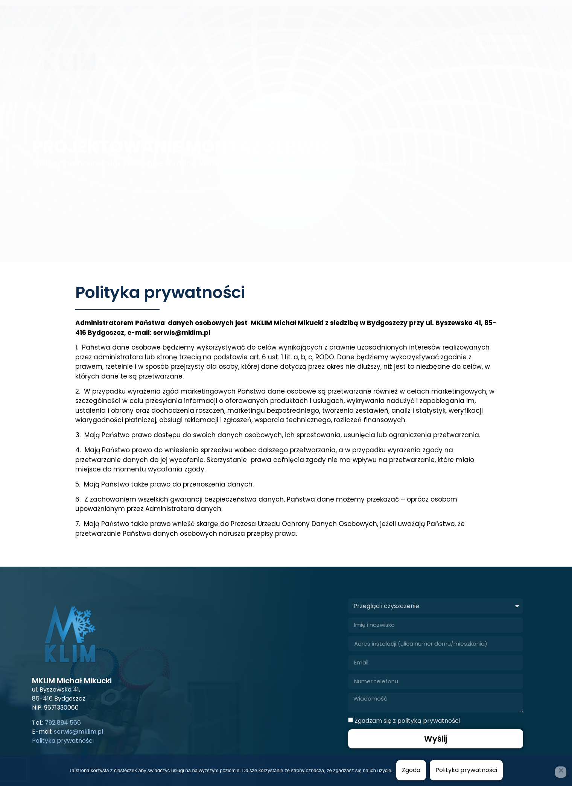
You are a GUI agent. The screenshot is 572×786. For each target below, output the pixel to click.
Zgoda (411, 770)
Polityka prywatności (466, 770)
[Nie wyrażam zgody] (560, 772)
